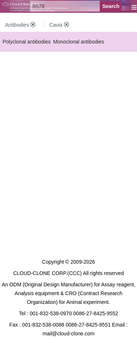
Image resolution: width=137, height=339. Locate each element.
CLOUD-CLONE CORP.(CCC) (47, 273)
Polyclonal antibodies (27, 42)
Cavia (59, 25)
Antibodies (20, 25)
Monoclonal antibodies (78, 42)
